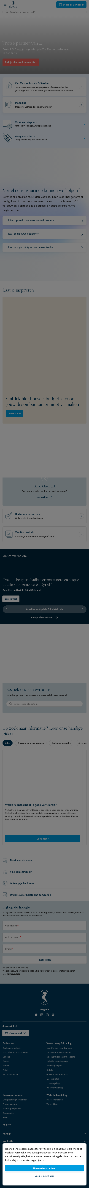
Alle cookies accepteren (44, 1168)
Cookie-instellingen (44, 1175)
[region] (44, 1164)
